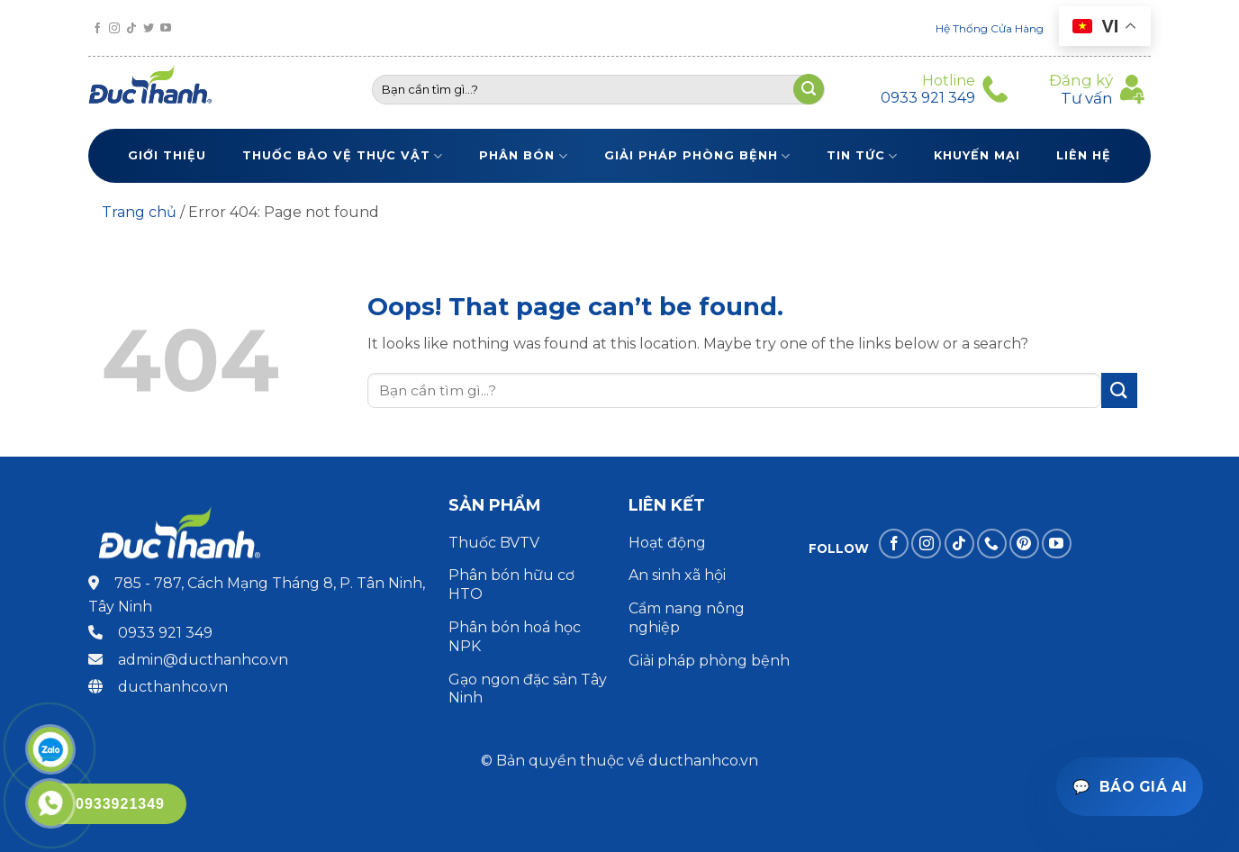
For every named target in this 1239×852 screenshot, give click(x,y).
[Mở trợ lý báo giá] (1129, 786)
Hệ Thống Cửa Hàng (990, 28)
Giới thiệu (167, 155)
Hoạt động (669, 542)
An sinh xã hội (677, 575)
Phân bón (523, 156)
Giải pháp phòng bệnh (697, 156)
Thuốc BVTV (493, 542)
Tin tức (862, 156)
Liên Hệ (1083, 155)
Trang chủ (139, 212)
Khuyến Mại (977, 155)
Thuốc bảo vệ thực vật (342, 156)
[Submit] (1119, 390)
